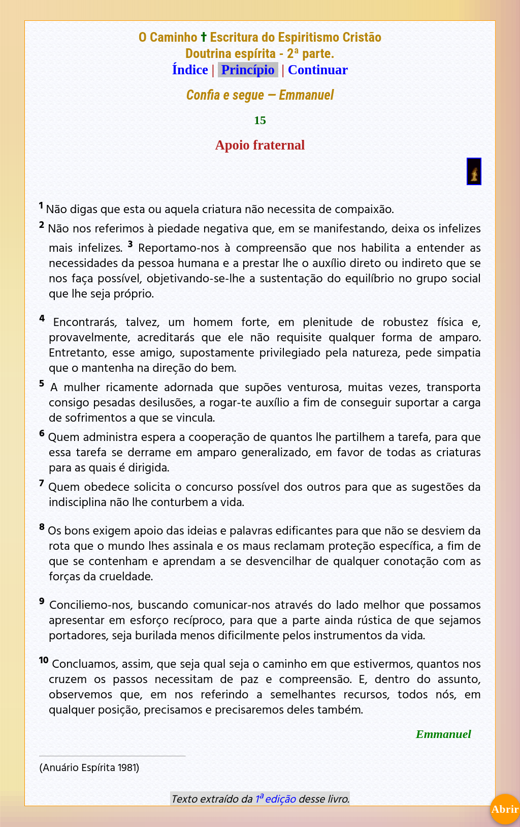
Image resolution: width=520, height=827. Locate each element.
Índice (190, 69)
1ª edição (275, 798)
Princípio (248, 69)
